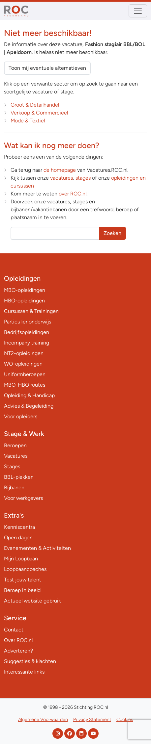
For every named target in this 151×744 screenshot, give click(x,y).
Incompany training (26, 343)
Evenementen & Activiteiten (37, 548)
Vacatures (15, 456)
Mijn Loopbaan (21, 558)
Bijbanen (14, 487)
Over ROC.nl (18, 640)
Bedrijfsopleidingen (26, 332)
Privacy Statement (92, 719)
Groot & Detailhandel (35, 105)
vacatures (61, 178)
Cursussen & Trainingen (31, 311)
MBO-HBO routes (24, 385)
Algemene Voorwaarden (43, 719)
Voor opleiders (20, 416)
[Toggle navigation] (138, 10)
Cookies (124, 719)
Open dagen (18, 537)
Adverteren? (18, 651)
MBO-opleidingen (24, 290)
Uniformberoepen (24, 374)
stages (83, 178)
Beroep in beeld (22, 590)
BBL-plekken (19, 477)
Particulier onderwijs (27, 322)
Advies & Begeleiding (28, 406)
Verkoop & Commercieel (39, 113)
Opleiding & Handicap (29, 395)
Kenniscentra (19, 527)
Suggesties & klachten (30, 661)
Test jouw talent (22, 580)
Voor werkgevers (23, 498)
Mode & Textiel (28, 120)
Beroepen (15, 445)
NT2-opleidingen (24, 353)
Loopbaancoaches (25, 569)
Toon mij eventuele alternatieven (47, 68)
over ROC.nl (72, 194)
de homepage (60, 170)
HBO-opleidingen (24, 300)
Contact (13, 630)
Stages (12, 466)
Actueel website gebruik (32, 601)
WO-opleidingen (23, 364)
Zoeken (112, 233)
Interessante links (24, 672)
